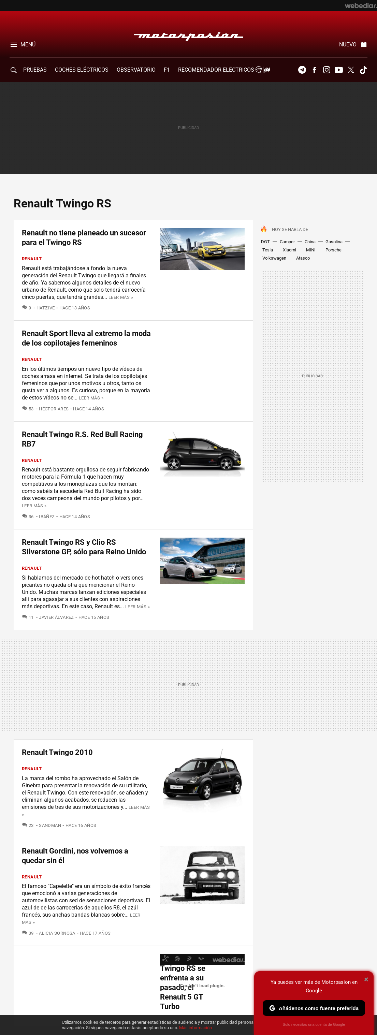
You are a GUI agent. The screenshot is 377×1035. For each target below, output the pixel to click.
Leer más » (120, 297)
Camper (287, 241)
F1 (167, 70)
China (310, 241)
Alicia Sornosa (57, 933)
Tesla (267, 249)
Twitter (351, 70)
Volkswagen (274, 258)
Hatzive (46, 307)
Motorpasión (188, 34)
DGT (265, 241)
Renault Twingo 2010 (57, 752)
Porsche (333, 249)
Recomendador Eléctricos (223, 70)
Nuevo (348, 44)
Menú (27, 44)
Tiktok (363, 70)
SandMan (50, 825)
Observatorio (136, 70)
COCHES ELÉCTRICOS (81, 70)
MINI (311, 249)
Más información (195, 1027)
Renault (32, 258)
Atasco (303, 258)
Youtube (339, 70)
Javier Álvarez (56, 617)
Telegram (302, 70)
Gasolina (334, 241)
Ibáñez (47, 516)
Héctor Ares (54, 408)
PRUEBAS (35, 70)
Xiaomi (289, 249)
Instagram (326, 70)
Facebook (314, 70)
